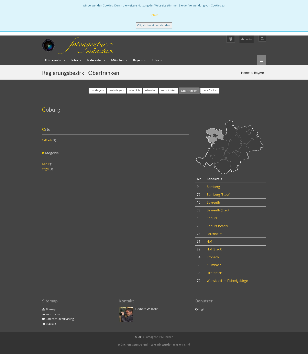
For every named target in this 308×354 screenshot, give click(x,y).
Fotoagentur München (159, 337)
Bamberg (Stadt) (218, 194)
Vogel (45, 169)
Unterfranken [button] (210, 90)
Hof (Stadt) (214, 249)
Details (154, 15)
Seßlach (47, 140)
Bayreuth (213, 202)
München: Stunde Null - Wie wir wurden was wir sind (154, 344)
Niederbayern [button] (116, 90)
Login (246, 39)
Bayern (138, 60)
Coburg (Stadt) (217, 226)
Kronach (213, 257)
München (117, 60)
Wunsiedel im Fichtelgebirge (227, 280)
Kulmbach (214, 265)
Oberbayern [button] (97, 90)
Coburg (212, 218)
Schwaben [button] (150, 90)
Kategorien (94, 60)
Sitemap (49, 309)
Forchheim (214, 234)
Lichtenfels (214, 273)
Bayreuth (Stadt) (218, 210)
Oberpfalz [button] (134, 90)
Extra (155, 60)
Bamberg (213, 187)
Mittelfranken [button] (168, 90)
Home (245, 73)
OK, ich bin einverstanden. (154, 25)
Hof (209, 241)
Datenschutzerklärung (58, 319)
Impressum (51, 314)
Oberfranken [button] (189, 91)
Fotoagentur (53, 60)
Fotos (74, 60)
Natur (46, 164)
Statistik (49, 324)
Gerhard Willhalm (146, 309)
